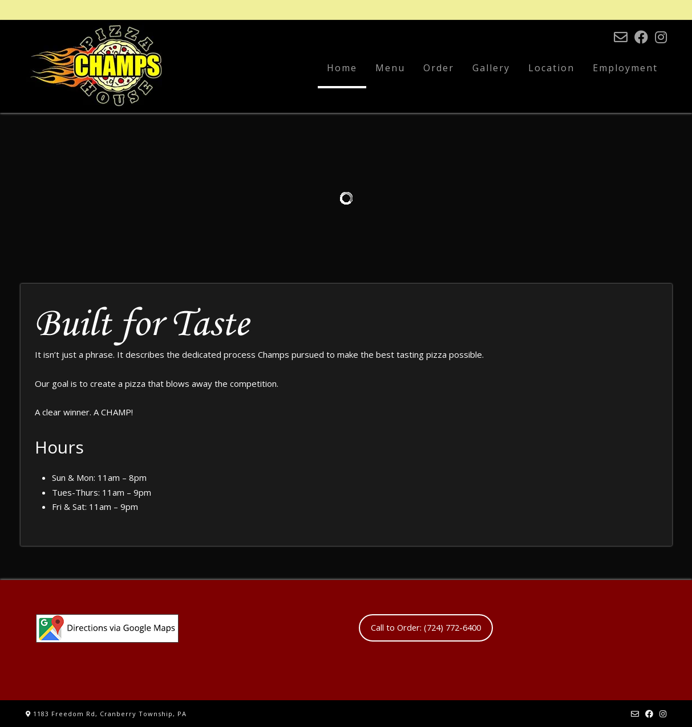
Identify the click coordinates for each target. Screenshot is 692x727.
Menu (390, 68)
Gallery (491, 68)
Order (438, 68)
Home (342, 68)
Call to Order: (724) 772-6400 (426, 627)
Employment (625, 68)
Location (551, 68)
